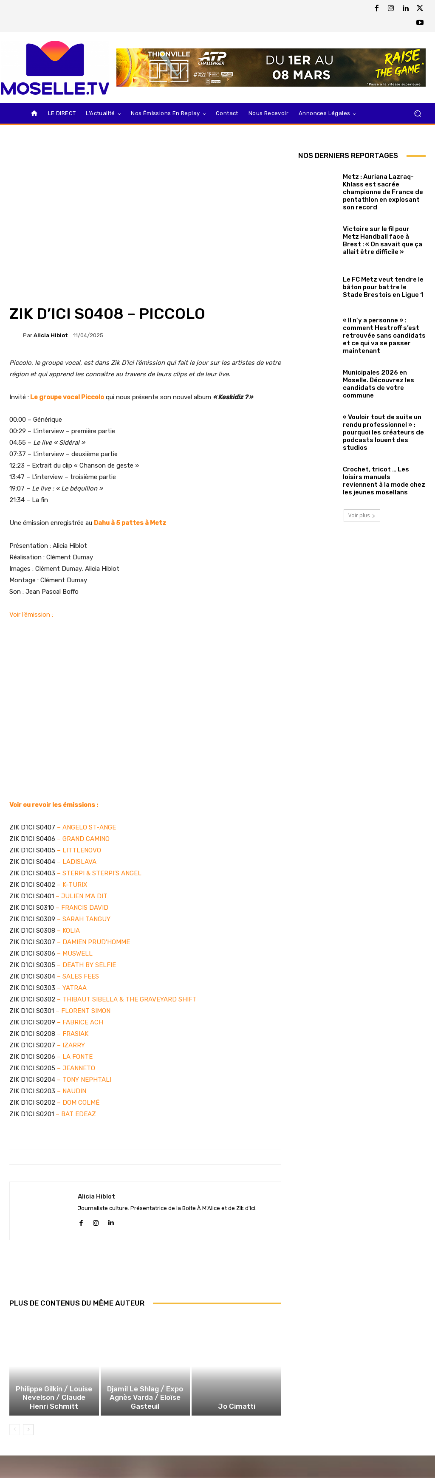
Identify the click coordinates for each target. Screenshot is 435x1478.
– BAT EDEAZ (75, 1114)
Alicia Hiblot (51, 335)
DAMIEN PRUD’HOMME (96, 942)
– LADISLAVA (75, 862)
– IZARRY (70, 1045)
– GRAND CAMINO (83, 839)
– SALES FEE (76, 976)
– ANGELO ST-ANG (84, 827)
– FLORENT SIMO (80, 1011)
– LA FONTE (74, 1057)
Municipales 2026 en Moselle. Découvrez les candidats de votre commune (378, 384)
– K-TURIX (71, 884)
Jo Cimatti (236, 1415)
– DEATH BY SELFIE (86, 965)
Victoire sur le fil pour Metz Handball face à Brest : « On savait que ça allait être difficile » (382, 240)
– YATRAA (72, 988)
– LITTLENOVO (79, 850)
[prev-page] (14, 1438)
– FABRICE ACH (79, 1022)
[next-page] (28, 1438)
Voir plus (362, 515)
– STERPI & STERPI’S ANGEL (98, 873)
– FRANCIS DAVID (82, 907)
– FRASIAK (71, 1034)
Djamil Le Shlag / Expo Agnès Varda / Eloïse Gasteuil (145, 1407)
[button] (417, 114)
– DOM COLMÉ (77, 1102)
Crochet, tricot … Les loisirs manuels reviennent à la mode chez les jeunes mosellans (384, 480)
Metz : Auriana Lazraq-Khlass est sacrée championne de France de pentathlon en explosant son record (383, 192)
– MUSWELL (75, 953)
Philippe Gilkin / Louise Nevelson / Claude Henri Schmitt (54, 1407)
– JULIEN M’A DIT (81, 896)
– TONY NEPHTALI (83, 1079)
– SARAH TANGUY (83, 919)
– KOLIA (68, 930)
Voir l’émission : (31, 614)
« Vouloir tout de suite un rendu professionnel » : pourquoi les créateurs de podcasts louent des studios (383, 432)
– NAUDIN (70, 1091)
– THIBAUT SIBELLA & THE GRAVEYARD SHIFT (127, 999)
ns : (93, 805)
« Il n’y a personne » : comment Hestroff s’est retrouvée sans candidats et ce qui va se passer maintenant (384, 335)
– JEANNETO (75, 1068)
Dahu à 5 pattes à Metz (130, 523)
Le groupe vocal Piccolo (67, 397)
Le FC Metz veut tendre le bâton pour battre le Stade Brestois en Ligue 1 (383, 287)
